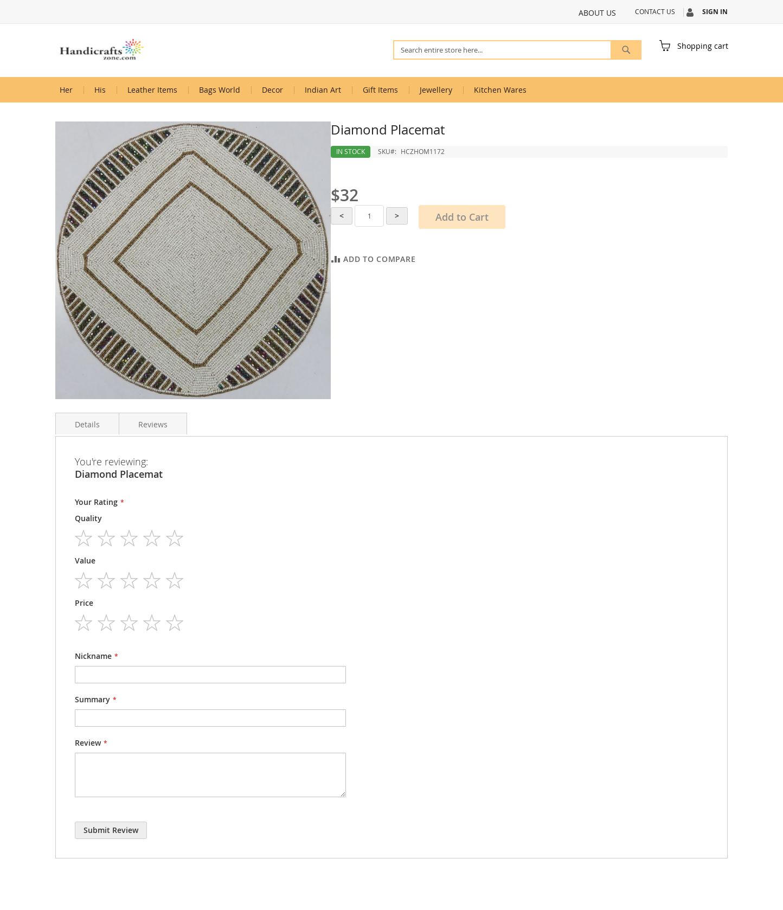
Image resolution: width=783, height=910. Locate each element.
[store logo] (101, 49)
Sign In (715, 12)
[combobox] (517, 50)
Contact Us (655, 11)
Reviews (153, 424)
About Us (597, 13)
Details (87, 424)
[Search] (626, 50)
